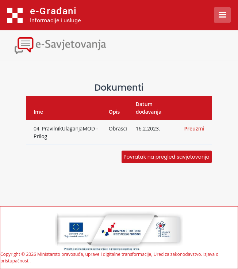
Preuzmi (194, 128)
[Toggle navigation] (64, 44)
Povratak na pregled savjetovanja (167, 156)
